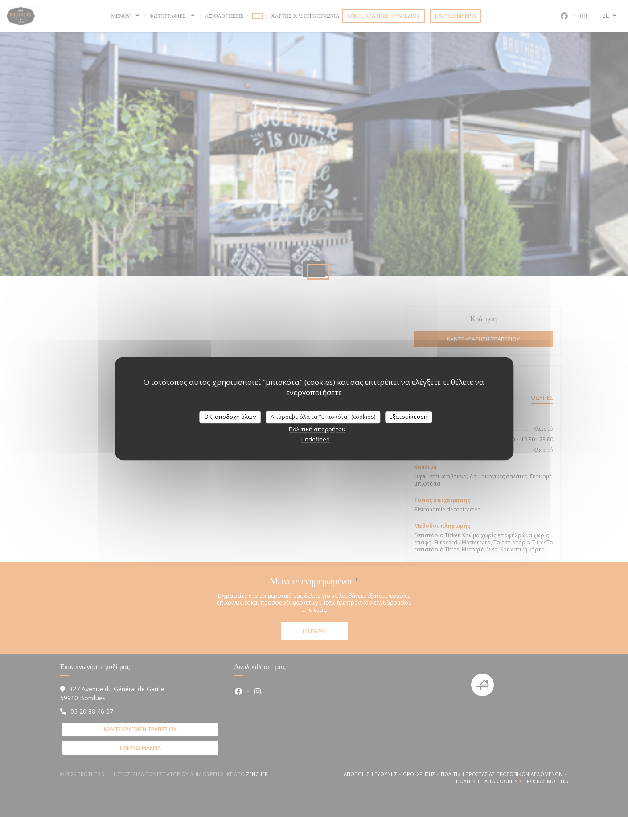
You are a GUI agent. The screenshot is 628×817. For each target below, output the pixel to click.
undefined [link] (315, 439)
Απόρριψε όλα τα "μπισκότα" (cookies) (323, 417)
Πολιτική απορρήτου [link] (317, 429)
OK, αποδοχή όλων (230, 417)
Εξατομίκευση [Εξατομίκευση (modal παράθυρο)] (408, 417)
